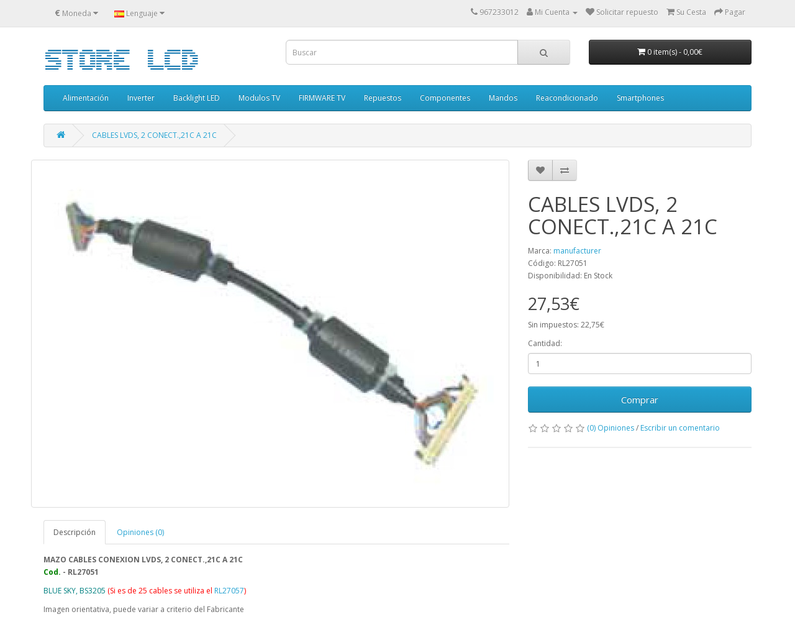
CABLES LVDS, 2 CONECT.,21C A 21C (154, 135)
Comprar (639, 399)
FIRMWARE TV (322, 98)
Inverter (141, 98)
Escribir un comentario (680, 428)
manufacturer (577, 250)
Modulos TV (259, 98)
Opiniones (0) (140, 532)
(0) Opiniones (610, 428)
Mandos (503, 98)
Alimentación (86, 98)
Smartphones (640, 98)
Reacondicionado (567, 98)
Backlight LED (196, 98)
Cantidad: (545, 343)
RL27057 (229, 590)
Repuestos (382, 98)
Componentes (445, 98)
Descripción (74, 532)
